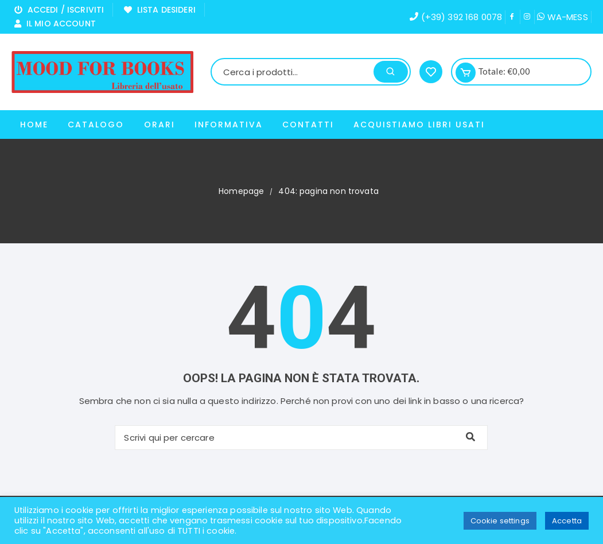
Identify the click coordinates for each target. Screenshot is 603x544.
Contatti (308, 124)
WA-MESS (562, 17)
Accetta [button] (567, 520)
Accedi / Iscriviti (59, 9)
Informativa (228, 124)
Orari (159, 124)
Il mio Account (55, 23)
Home (34, 124)
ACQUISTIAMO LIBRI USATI (419, 124)
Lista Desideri (159, 9)
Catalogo (96, 124)
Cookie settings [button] (500, 520)
